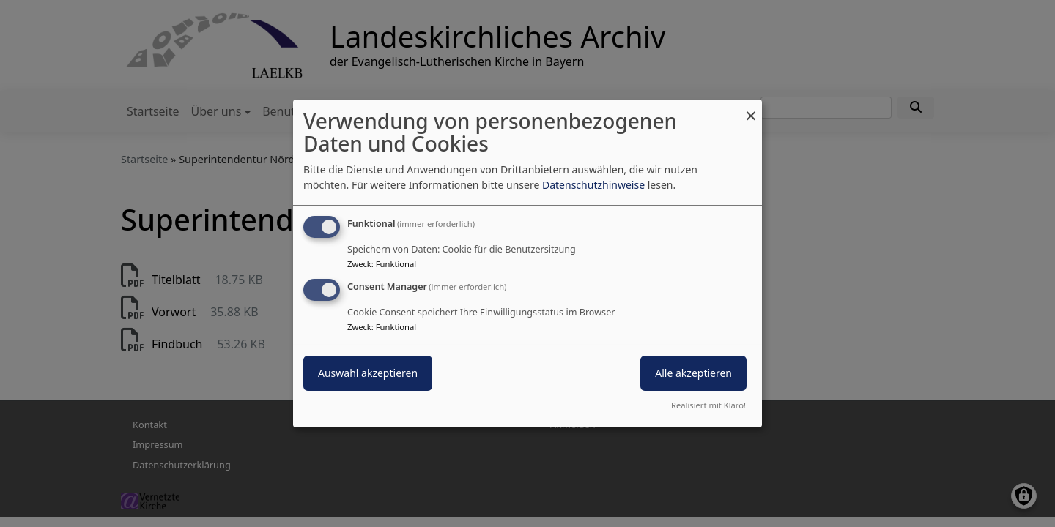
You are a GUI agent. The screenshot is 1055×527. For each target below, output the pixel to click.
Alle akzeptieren (693, 373)
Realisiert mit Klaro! (708, 405)
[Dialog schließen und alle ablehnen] (751, 109)
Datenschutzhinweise (593, 185)
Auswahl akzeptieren (368, 373)
